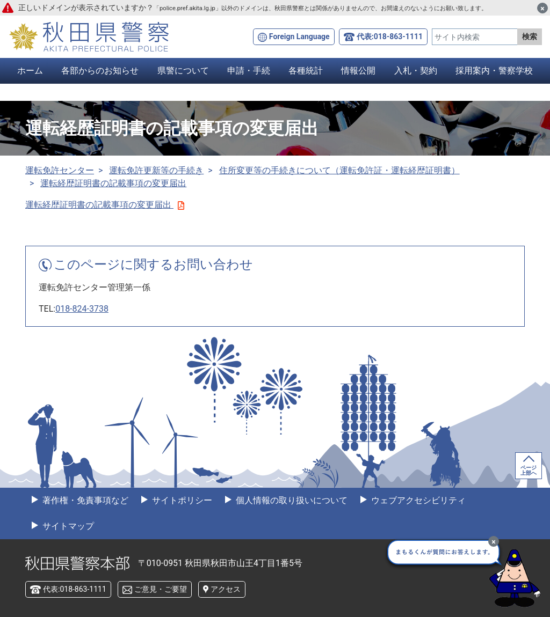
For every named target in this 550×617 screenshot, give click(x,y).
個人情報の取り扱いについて (291, 500)
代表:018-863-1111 (390, 36)
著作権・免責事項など (84, 500)
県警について (183, 70)
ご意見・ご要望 (160, 589)
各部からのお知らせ (100, 70)
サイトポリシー (181, 500)
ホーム (30, 70)
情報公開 (358, 70)
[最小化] (493, 541)
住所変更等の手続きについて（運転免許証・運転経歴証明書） (339, 170)
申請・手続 (248, 70)
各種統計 (305, 70)
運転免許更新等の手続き (156, 170)
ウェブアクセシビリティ (417, 500)
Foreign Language (299, 36)
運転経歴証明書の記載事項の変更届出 (113, 183)
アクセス (226, 589)
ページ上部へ (528, 470)
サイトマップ (67, 526)
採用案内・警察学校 (494, 70)
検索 (529, 36)
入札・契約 (415, 70)
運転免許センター (59, 170)
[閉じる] (542, 8)
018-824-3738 (81, 309)
